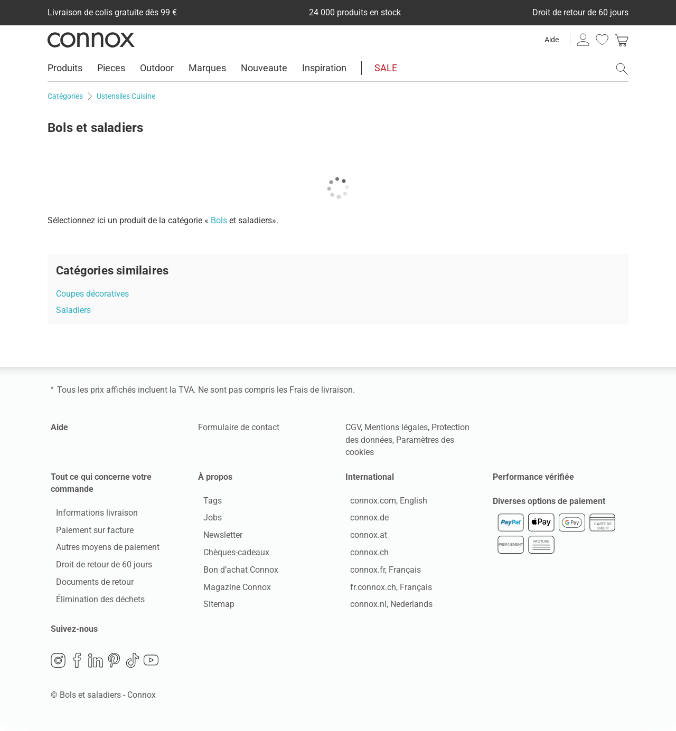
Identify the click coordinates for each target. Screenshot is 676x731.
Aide (551, 39)
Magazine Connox (232, 589)
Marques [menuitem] (207, 67)
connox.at (363, 538)
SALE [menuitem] (385, 67)
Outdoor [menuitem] (157, 67)
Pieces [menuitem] (111, 67)
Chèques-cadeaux (231, 555)
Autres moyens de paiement (102, 550)
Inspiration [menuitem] (324, 67)
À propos (215, 477)
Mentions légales (396, 427)
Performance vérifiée (533, 477)
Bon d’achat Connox (235, 572)
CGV (353, 427)
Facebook (77, 665)
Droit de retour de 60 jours (99, 567)
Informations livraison (92, 515)
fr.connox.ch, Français (386, 589)
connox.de (364, 520)
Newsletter (217, 538)
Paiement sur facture (89, 532)
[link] (621, 39)
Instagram (58, 665)
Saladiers (73, 310)
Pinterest (114, 665)
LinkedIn (95, 665)
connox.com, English (383, 503)
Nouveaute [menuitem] (264, 67)
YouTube (151, 665)
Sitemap (213, 607)
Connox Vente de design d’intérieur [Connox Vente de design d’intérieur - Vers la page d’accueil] (91, 40)
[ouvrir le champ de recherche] (622, 69)
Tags (207, 503)
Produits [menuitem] (65, 67)
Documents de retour (89, 585)
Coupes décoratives (92, 294)
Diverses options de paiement (549, 506)
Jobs (207, 520)
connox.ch (364, 555)
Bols (219, 220)
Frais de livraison (321, 390)
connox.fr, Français (380, 572)
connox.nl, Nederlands (386, 607)
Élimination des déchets (95, 601)
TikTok (132, 665)
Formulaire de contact (238, 427)
